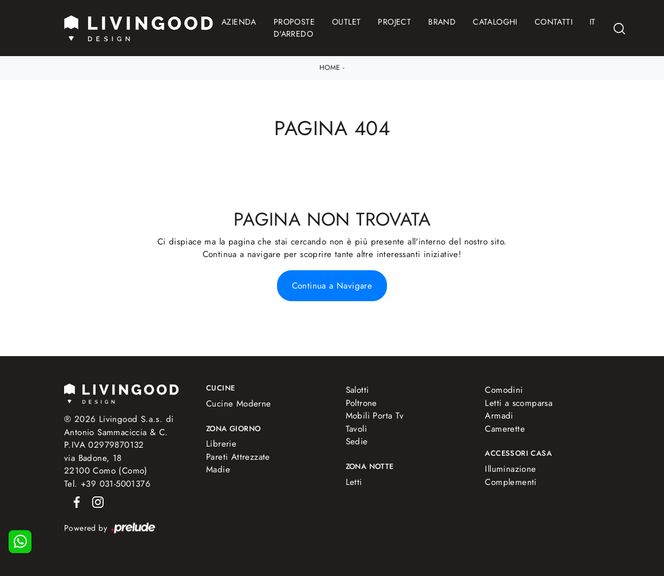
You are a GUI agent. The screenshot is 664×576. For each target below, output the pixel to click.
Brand (442, 21)
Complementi (510, 482)
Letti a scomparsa (518, 403)
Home (330, 67)
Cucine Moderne (238, 403)
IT (593, 21)
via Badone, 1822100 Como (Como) (106, 465)
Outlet (346, 21)
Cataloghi (495, 21)
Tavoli (356, 429)
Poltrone (361, 403)
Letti (354, 482)
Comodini (504, 390)
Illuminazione (510, 469)
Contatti (553, 21)
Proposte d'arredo (294, 28)
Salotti (357, 390)
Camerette (505, 429)
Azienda (239, 21)
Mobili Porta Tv (375, 415)
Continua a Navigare (332, 285)
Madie (218, 469)
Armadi (499, 415)
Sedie (357, 441)
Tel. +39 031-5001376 (107, 484)
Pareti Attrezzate (238, 457)
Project (394, 21)
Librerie (221, 443)
